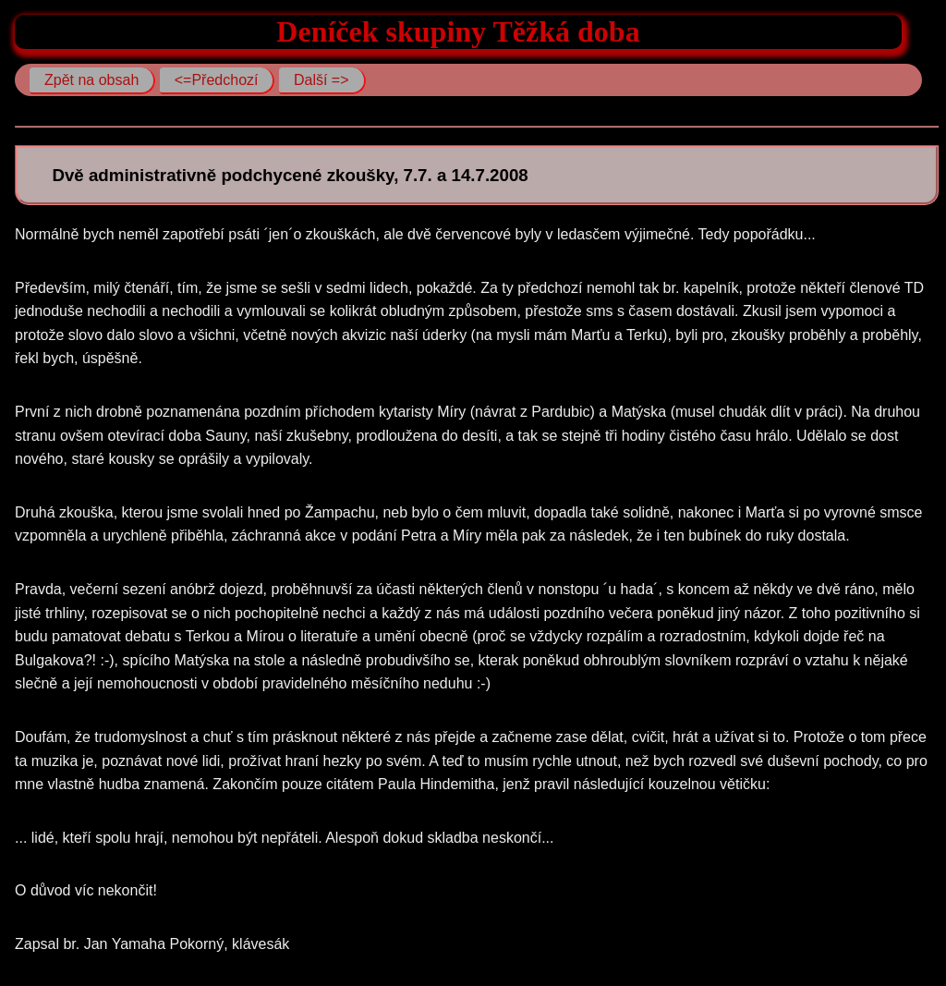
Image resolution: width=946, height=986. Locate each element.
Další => (321, 80)
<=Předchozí (217, 80)
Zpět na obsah (91, 80)
